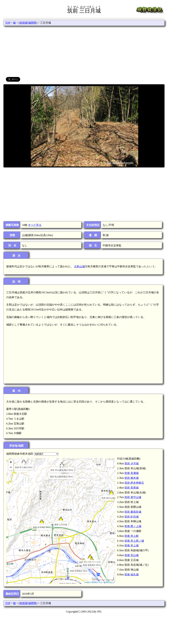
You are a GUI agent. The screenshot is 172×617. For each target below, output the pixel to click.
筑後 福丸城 (131, 574)
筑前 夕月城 (131, 463)
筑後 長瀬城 (131, 473)
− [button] (11, 467)
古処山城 (79, 266)
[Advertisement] (84, 51)
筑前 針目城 (131, 516)
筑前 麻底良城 (132, 511)
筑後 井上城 (131, 545)
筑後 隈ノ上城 (132, 526)
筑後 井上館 (131, 535)
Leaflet (87, 582)
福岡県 (32, 22)
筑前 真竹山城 (132, 497)
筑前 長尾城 (131, 487)
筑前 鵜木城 (131, 477)
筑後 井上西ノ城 (134, 540)
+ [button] (11, 462)
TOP (7, 22)
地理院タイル (96, 582)
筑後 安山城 (131, 555)
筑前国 (23, 22)
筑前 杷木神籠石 (134, 482)
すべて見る (34, 225)
